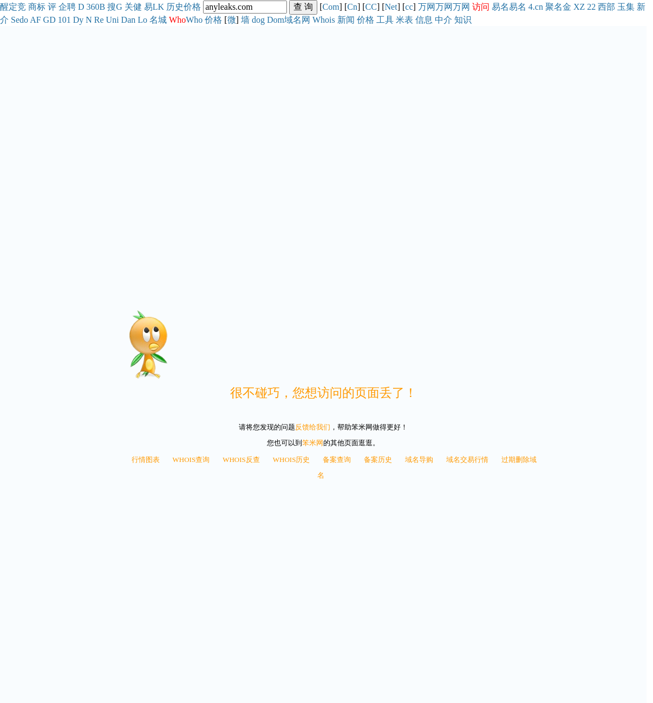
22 (591, 6)
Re (99, 19)
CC (371, 6)
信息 (424, 19)
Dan (128, 19)
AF (35, 19)
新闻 (346, 19)
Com (330, 6)
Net (391, 6)
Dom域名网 (288, 19)
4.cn (535, 6)
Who (194, 19)
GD (49, 19)
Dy (78, 19)
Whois (323, 19)
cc (409, 6)
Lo (142, 19)
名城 (158, 19)
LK (158, 6)
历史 (175, 6)
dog (258, 19)
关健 (133, 6)
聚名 (554, 6)
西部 (606, 6)
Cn (352, 6)
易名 (500, 6)
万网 (426, 6)
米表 (404, 19)
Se (15, 19)
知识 (463, 19)
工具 (385, 19)
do (23, 19)
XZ (579, 6)
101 (64, 19)
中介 (443, 19)
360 (93, 6)
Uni (112, 19)
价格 (192, 6)
